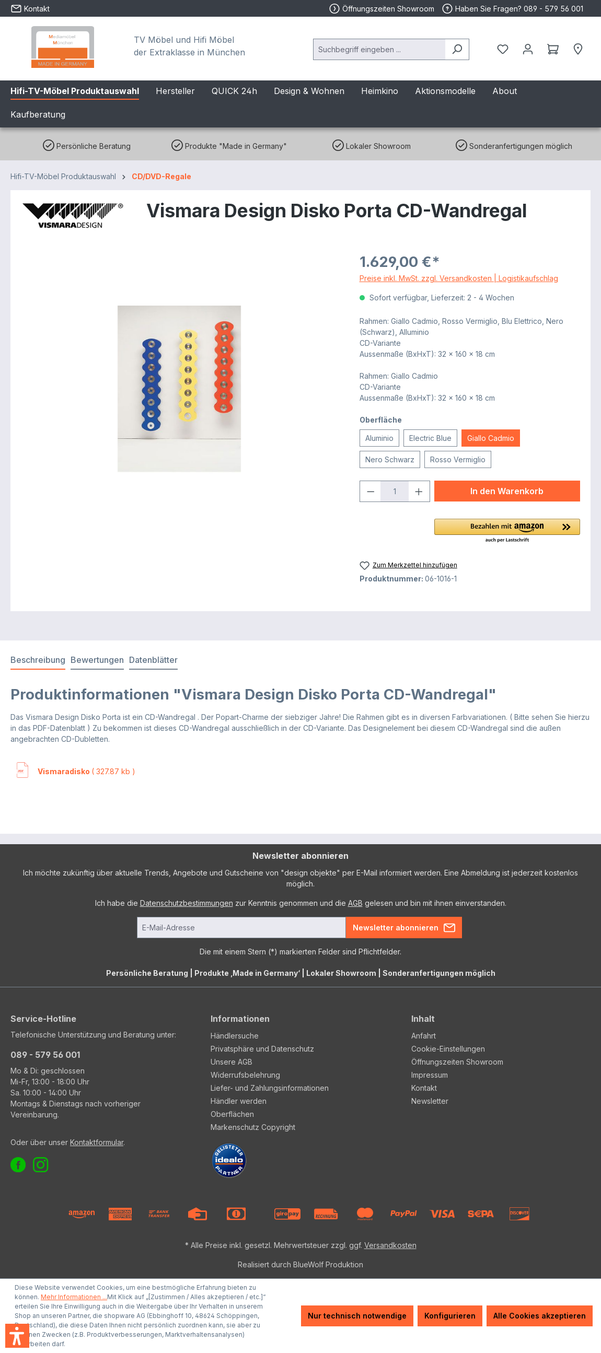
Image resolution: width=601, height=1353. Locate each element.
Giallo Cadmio (490, 438)
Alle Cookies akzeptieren (539, 1315)
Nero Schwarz (389, 459)
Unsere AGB (231, 1061)
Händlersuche (235, 1035)
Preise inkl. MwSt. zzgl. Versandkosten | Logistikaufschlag (459, 278)
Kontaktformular (96, 1142)
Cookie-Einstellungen (448, 1048)
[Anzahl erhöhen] (419, 491)
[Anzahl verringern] (371, 491)
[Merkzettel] (502, 49)
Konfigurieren (450, 1315)
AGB (355, 903)
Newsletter (429, 1101)
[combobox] (379, 49)
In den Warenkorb (507, 491)
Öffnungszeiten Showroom (388, 8)
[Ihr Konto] (527, 49)
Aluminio (379, 438)
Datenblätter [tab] (153, 660)
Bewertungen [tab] (97, 660)
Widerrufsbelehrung (245, 1074)
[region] (179, 389)
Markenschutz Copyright (253, 1127)
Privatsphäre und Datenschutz (262, 1048)
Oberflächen (232, 1114)
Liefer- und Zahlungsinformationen (270, 1087)
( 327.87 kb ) (86, 771)
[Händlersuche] (578, 49)
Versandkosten (390, 1245)
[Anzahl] (394, 491)
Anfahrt (423, 1035)
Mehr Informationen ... (74, 1297)
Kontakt (424, 1087)
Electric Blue (430, 438)
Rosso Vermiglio (458, 459)
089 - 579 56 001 (45, 1054)
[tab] (37, 660)
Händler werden (239, 1101)
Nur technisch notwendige (357, 1315)
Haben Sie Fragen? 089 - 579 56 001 (512, 8)
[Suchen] (457, 49)
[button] (507, 531)
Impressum (429, 1074)
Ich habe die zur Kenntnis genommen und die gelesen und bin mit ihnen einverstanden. (300, 903)
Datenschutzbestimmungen (186, 903)
